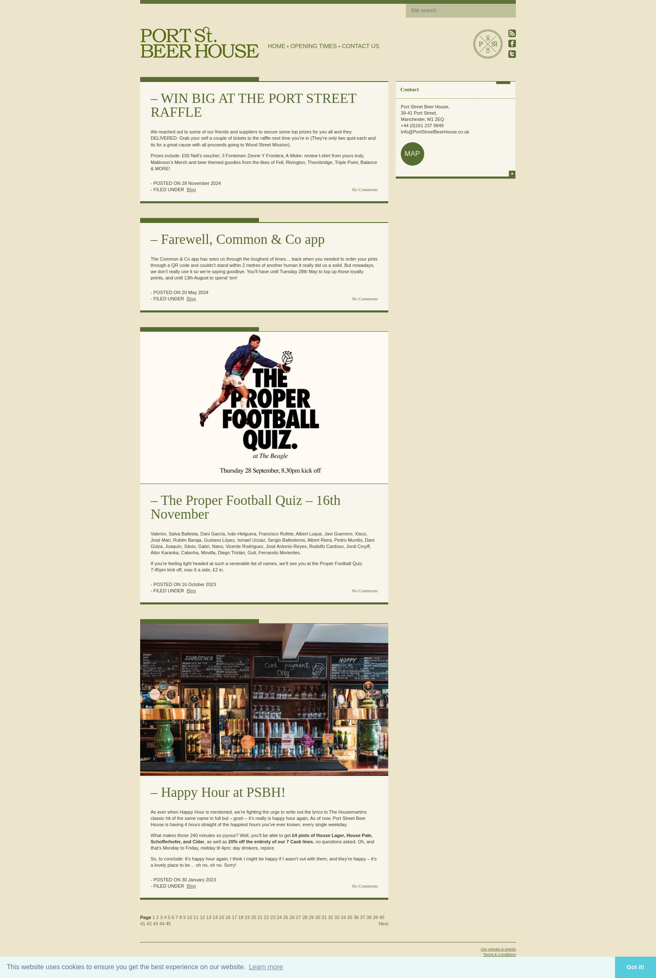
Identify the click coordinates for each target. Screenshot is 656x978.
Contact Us (360, 46)
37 (362, 917)
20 (253, 917)
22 (266, 917)
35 (349, 917)
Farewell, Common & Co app (243, 239)
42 (148, 923)
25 (285, 917)
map (412, 154)
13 (208, 917)
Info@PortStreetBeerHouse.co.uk (435, 131)
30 (317, 917)
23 (272, 917)
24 (279, 917)
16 (228, 917)
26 (292, 917)
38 (369, 917)
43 (155, 923)
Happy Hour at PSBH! (223, 792)
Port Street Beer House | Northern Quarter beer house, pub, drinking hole (200, 42)
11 (195, 917)
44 (161, 923)
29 (311, 917)
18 (240, 917)
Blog (191, 189)
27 (298, 917)
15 (221, 917)
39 (375, 917)
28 (305, 917)
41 (142, 923)
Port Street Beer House (487, 44)
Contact (409, 89)
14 (215, 917)
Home (276, 46)
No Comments (365, 189)
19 (247, 917)
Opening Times (313, 46)
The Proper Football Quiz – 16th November (246, 507)
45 (168, 923)
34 (343, 917)
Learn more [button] (266, 966)
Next (383, 923)
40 (381, 917)
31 (324, 917)
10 (189, 917)
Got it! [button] (635, 967)
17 (234, 917)
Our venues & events (498, 949)
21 (259, 917)
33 (336, 917)
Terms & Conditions (499, 954)
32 (330, 917)
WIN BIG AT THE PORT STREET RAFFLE (253, 105)
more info (512, 174)
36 (356, 917)
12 (202, 917)
